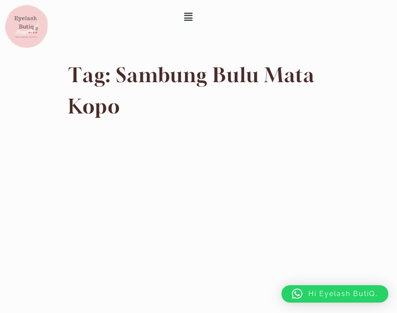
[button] (189, 17)
